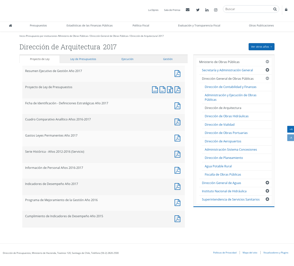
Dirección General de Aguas (221, 183)
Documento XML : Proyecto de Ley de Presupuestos (156, 89)
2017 (161, 36)
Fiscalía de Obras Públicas (223, 174)
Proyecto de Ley (40, 59)
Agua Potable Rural (218, 166)
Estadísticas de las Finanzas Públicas (90, 25)
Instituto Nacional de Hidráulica (224, 191)
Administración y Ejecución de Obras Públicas (230, 97)
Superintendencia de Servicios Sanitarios (231, 199)
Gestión (168, 59)
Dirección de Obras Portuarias (226, 133)
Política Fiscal (141, 25)
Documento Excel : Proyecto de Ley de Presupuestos (171, 89)
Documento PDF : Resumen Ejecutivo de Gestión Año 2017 (178, 73)
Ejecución (128, 59)
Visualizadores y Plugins (275, 252)
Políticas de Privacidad (224, 252)
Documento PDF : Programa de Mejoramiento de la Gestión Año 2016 (178, 202)
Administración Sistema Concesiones (231, 149)
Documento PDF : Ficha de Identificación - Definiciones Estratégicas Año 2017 (178, 105)
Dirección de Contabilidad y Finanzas (230, 87)
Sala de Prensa (172, 10)
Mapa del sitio (250, 252)
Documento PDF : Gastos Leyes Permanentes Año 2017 (178, 137)
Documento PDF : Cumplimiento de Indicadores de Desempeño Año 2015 (178, 218)
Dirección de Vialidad (220, 124)
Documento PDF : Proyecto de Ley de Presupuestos (178, 89)
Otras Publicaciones (261, 25)
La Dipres (153, 10)
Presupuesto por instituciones (41, 36)
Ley (83, 59)
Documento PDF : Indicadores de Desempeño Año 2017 (178, 186)
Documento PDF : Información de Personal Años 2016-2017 (178, 170)
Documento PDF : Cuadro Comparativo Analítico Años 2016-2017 (178, 121)
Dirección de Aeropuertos (223, 141)
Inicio (22, 36)
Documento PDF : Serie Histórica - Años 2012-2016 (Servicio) (178, 154)
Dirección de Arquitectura (143, 36)
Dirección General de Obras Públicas (109, 36)
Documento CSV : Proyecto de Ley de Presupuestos (163, 89)
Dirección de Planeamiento (224, 158)
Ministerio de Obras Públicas (73, 36)
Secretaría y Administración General (227, 70)
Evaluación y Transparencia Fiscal (199, 25)
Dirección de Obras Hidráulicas (227, 116)
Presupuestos (38, 25)
